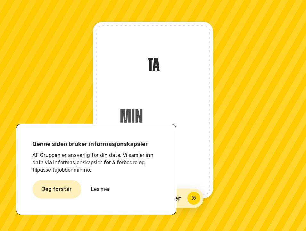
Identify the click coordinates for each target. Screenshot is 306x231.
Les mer (100, 189)
